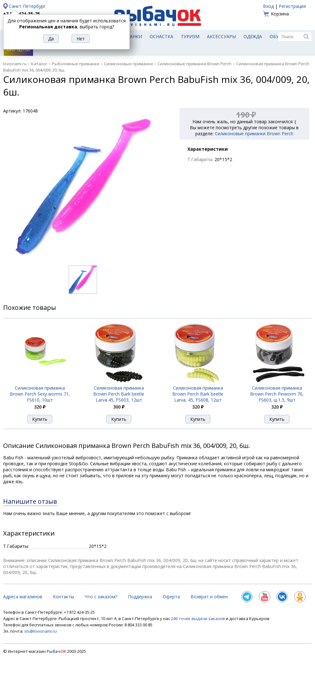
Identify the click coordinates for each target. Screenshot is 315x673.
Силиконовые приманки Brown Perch (195, 64)
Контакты (63, 597)
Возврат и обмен (209, 597)
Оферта (171, 597)
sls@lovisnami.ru (40, 631)
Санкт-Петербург (27, 6)
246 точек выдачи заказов (198, 618)
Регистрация (292, 6)
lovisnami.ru (14, 64)
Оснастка (161, 36)
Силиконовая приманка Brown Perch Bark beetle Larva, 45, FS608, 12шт (197, 394)
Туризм (190, 36)
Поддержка (140, 597)
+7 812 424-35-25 (21, 14)
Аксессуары (221, 36)
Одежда (252, 36)
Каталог (39, 64)
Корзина (280, 14)
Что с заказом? (101, 597)
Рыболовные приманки (75, 64)
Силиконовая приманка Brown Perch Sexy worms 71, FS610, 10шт (40, 394)
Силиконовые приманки (128, 64)
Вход (268, 6)
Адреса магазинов (22, 597)
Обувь (277, 36)
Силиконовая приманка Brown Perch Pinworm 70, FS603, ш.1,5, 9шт (277, 394)
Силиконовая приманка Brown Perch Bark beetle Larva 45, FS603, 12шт (118, 394)
